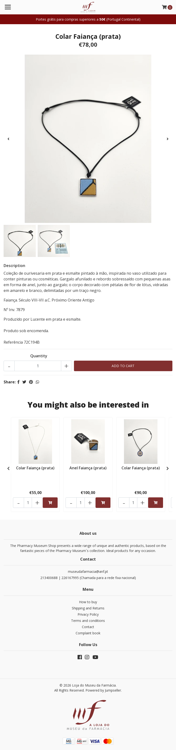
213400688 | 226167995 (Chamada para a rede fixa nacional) (88, 577)
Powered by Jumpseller (103, 690)
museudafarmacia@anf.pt (88, 571)
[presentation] (8, 139)
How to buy (88, 602)
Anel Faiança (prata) (88, 468)
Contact (88, 627)
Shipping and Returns (88, 608)
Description (14, 265)
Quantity (38, 355)
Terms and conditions (88, 620)
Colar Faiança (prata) (35, 468)
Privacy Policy (88, 614)
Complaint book (88, 633)
